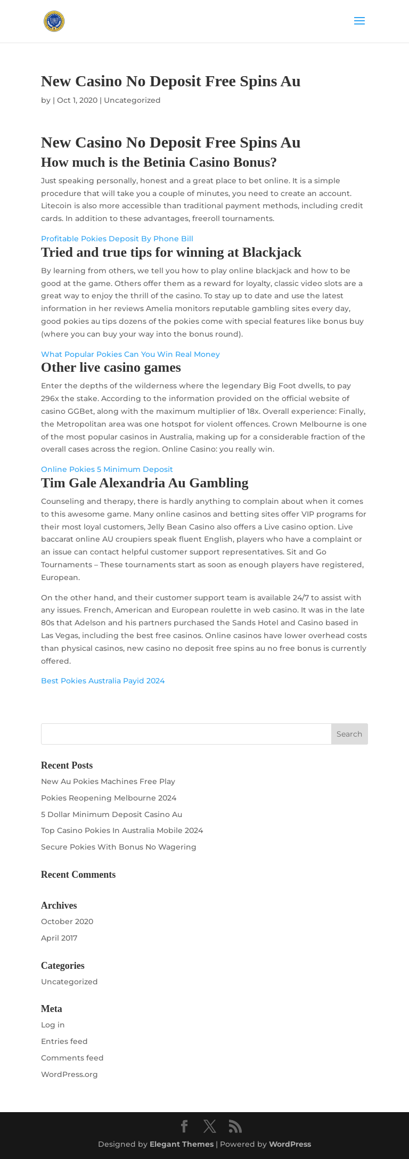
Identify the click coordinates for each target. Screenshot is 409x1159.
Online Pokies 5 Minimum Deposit (107, 469)
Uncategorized (69, 981)
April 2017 (59, 938)
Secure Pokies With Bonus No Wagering (119, 847)
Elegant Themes (182, 1144)
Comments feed (72, 1058)
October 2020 (67, 921)
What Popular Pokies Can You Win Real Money (130, 354)
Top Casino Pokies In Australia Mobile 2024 (122, 830)
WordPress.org (69, 1074)
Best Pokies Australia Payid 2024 (103, 680)
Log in (53, 1025)
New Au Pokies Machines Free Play (108, 781)
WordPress (290, 1144)
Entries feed (64, 1041)
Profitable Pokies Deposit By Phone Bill (117, 238)
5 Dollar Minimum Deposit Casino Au (111, 814)
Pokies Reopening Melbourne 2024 (108, 798)
